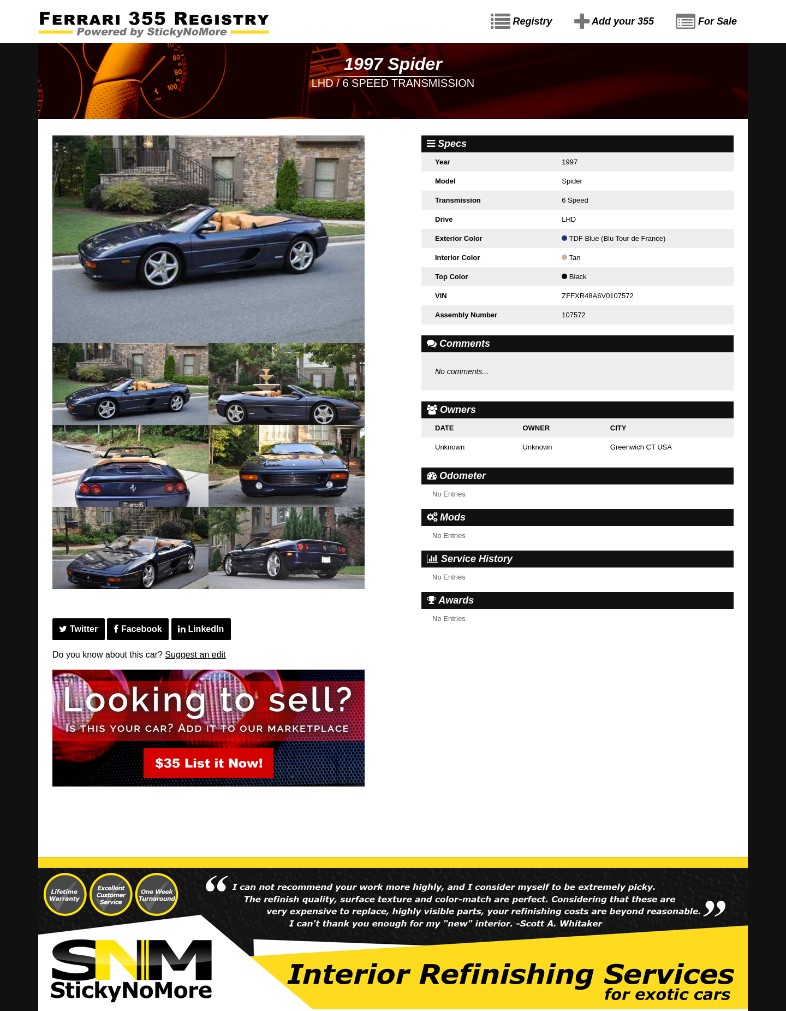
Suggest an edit (195, 654)
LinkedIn (201, 629)
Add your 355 (614, 22)
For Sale (706, 22)
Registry (521, 22)
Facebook (138, 629)
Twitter (78, 629)
